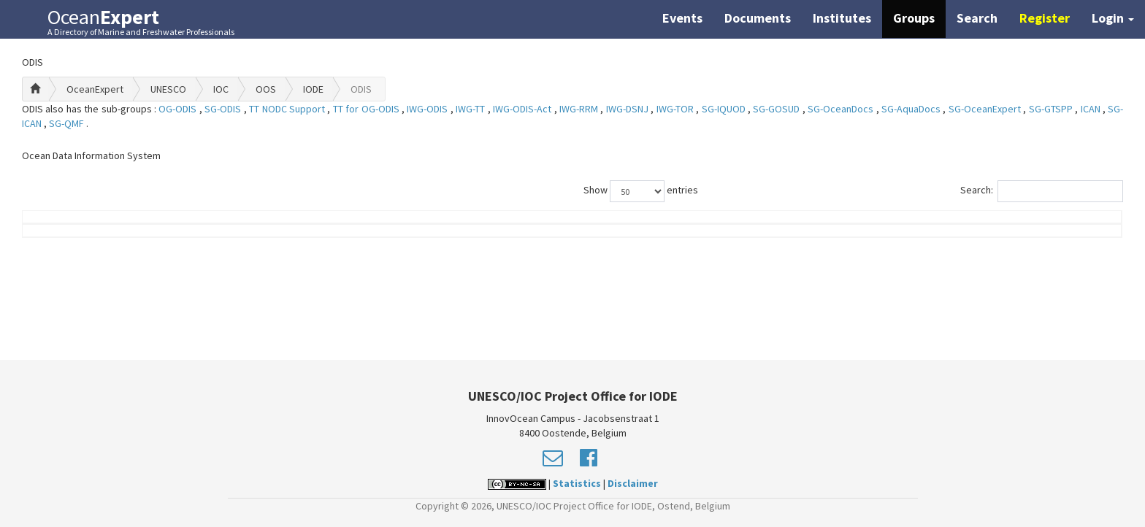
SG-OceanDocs (842, 108)
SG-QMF (67, 123)
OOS (266, 89)
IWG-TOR (676, 108)
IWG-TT (471, 108)
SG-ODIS (223, 108)
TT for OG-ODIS (367, 108)
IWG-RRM (579, 108)
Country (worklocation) (1019, 224)
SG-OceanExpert (986, 108)
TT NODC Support (288, 108)
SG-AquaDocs (912, 108)
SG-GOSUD (777, 108)
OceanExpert (94, 89)
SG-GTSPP (1052, 108)
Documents (757, 17)
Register (1044, 17)
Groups (914, 17)
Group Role (825, 224)
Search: (1041, 191)
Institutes (842, 17)
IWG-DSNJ (628, 108)
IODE (313, 89)
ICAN (1092, 108)
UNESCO (168, 89)
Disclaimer (633, 483)
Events (682, 17)
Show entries (640, 191)
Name (96, 224)
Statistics (577, 483)
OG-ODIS (178, 108)
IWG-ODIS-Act (523, 108)
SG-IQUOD (725, 108)
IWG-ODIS (428, 108)
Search (977, 17)
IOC (221, 89)
